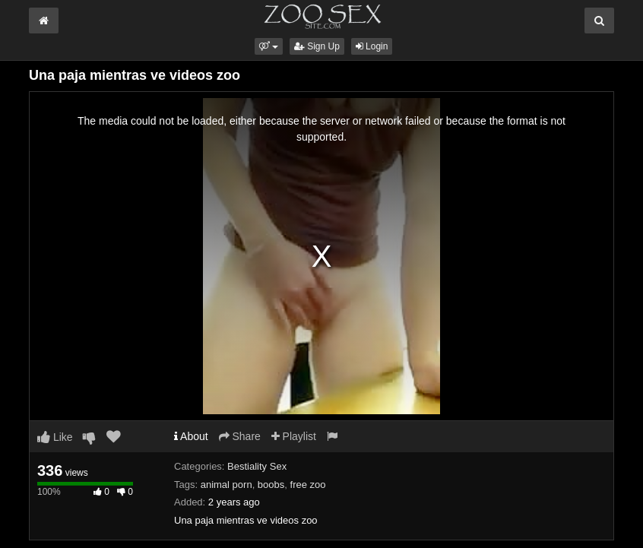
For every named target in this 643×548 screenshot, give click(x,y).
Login (372, 46)
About (191, 436)
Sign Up (317, 46)
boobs (271, 484)
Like (55, 437)
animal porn (226, 484)
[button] (269, 46)
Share (240, 436)
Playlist (293, 436)
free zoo (308, 484)
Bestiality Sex (257, 466)
